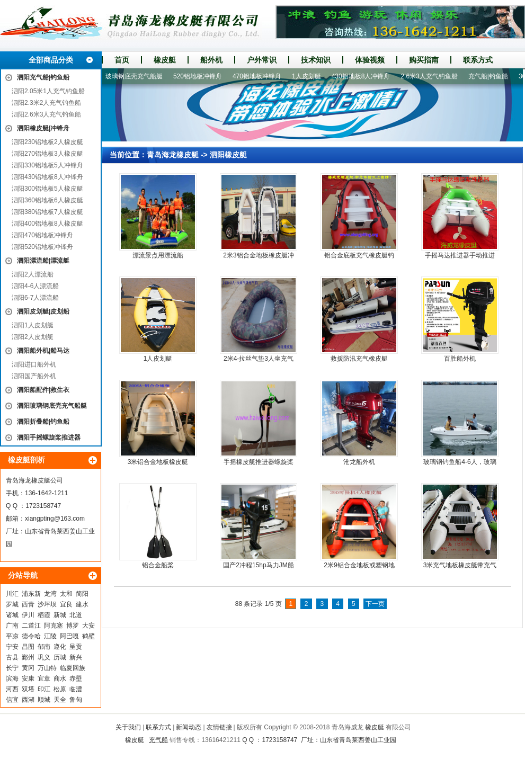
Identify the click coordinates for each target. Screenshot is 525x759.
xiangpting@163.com (55, 518)
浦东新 (31, 593)
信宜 (12, 699)
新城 (60, 615)
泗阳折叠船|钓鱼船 (43, 421)
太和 (66, 593)
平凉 (12, 636)
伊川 (28, 615)
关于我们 (128, 727)
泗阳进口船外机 (34, 364)
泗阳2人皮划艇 (33, 337)
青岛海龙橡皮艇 (173, 154)
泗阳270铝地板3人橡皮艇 (47, 153)
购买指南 (424, 60)
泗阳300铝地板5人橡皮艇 (47, 188)
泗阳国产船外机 (34, 376)
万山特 (47, 668)
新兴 (75, 657)
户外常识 (262, 60)
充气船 (158, 740)
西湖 (28, 699)
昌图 (28, 646)
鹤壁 (88, 636)
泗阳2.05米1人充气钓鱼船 (48, 91)
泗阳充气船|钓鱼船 (43, 77)
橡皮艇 (165, 60)
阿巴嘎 (69, 636)
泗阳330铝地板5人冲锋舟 (47, 165)
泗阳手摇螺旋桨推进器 (49, 437)
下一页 (375, 604)
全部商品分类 (51, 60)
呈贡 (75, 646)
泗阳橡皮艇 (228, 154)
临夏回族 (72, 668)
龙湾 (50, 593)
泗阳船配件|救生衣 (43, 390)
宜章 (44, 678)
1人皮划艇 (310, 76)
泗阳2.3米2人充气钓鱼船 (46, 102)
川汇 (12, 593)
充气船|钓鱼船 (492, 76)
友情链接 (219, 727)
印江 (44, 689)
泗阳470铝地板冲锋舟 (42, 235)
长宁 (12, 668)
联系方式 (478, 60)
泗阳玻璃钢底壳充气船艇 (52, 405)
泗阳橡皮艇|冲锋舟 (43, 128)
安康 (28, 678)
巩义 (44, 657)
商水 (60, 678)
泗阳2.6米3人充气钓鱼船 (46, 114)
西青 (28, 604)
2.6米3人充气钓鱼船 (432, 76)
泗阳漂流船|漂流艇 (43, 260)
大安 (88, 625)
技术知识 (316, 60)
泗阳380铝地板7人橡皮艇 (47, 212)
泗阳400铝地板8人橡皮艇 (47, 223)
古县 (12, 657)
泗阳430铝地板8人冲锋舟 (47, 177)
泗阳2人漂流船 (33, 274)
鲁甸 (75, 699)
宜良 (66, 604)
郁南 (44, 646)
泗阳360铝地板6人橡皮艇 (47, 200)
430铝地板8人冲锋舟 (364, 76)
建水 (82, 604)
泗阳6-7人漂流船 (35, 297)
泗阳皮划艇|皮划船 (43, 311)
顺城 (44, 699)
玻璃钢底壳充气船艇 (137, 76)
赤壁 (75, 678)
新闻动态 (188, 727)
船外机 (211, 60)
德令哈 (31, 636)
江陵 (50, 636)
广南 (12, 625)
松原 (60, 689)
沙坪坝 (47, 604)
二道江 (31, 625)
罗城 (12, 604)
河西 (12, 689)
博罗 (72, 625)
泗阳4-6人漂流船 (35, 286)
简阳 (82, 593)
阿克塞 (53, 625)
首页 (121, 60)
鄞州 (28, 657)
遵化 (60, 646)
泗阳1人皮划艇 (33, 325)
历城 (60, 657)
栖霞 (44, 615)
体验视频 (370, 60)
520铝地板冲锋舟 (201, 76)
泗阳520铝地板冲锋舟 (42, 247)
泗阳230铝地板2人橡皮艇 (47, 142)
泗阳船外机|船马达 (43, 350)
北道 (75, 615)
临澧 (75, 689)
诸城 (12, 615)
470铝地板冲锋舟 (260, 76)
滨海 (12, 678)
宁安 (12, 646)
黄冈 (28, 668)
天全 (60, 699)
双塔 (28, 689)
